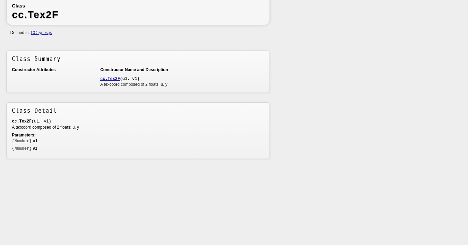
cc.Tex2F (110, 79)
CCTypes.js (41, 32)
